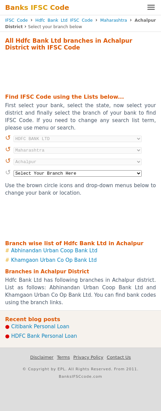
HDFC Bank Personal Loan (44, 336)
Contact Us (119, 357)
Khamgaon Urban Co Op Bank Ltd (54, 260)
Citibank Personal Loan (40, 327)
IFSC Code (16, 20)
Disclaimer (42, 357)
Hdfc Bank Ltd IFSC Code (64, 20)
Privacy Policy (88, 357)
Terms (63, 357)
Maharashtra (113, 20)
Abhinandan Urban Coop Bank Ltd (54, 251)
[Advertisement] (80, 71)
